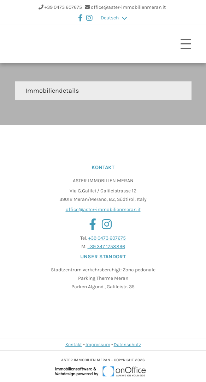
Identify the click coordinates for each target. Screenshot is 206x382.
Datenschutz (127, 344)
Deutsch (110, 18)
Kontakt (73, 344)
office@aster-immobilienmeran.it (128, 7)
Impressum (98, 344)
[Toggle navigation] (185, 44)
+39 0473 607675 (63, 7)
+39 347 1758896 (106, 246)
